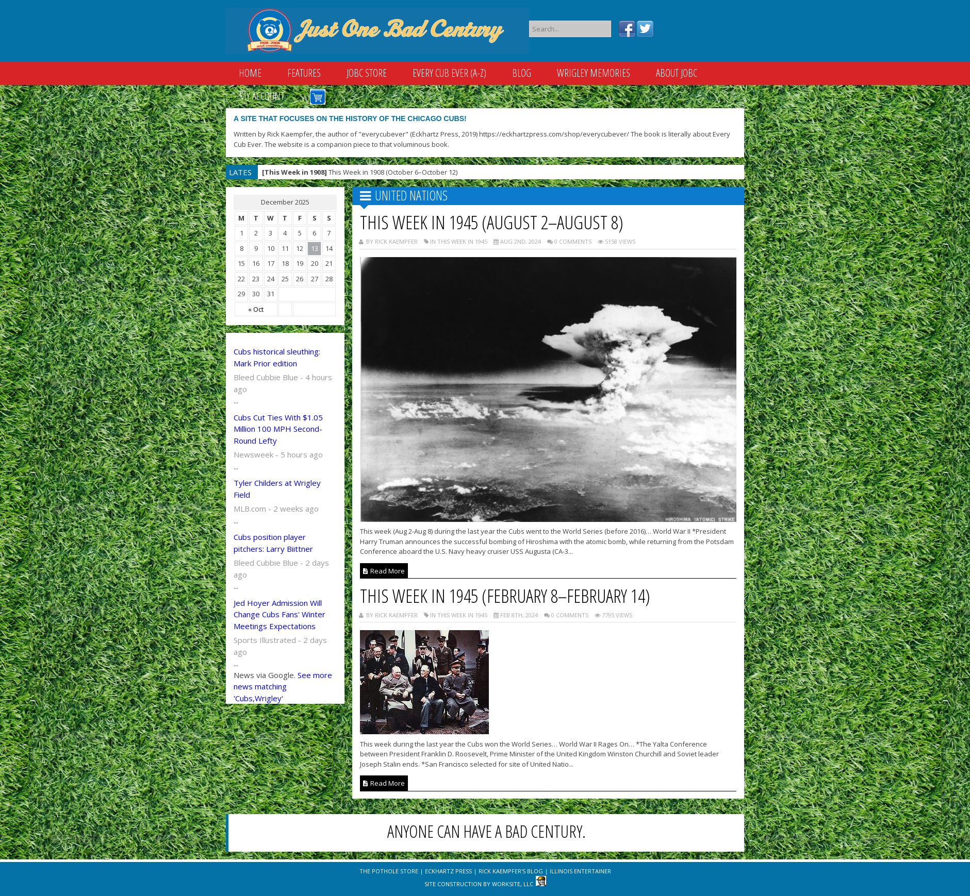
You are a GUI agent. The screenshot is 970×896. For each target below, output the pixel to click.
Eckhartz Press (448, 871)
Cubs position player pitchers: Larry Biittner (273, 543)
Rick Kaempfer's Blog (511, 871)
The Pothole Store (388, 871)
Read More (384, 571)
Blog (521, 73)
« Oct (256, 309)
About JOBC (676, 73)
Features (304, 73)
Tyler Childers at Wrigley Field (277, 489)
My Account (261, 96)
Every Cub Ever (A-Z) (449, 73)
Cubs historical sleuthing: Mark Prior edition (277, 357)
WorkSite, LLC (512, 884)
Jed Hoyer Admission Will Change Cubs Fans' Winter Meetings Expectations (279, 614)
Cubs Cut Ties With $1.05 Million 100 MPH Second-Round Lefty (278, 429)
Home (250, 73)
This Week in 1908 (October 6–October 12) (359, 172)
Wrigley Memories (593, 73)
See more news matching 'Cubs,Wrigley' (283, 686)
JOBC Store (367, 73)
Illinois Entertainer (580, 871)
